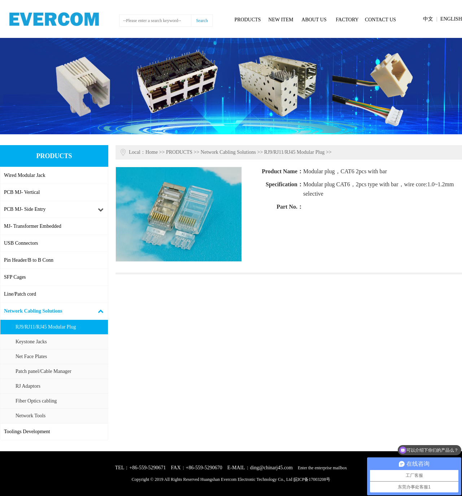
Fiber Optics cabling (36, 401)
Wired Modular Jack (24, 175)
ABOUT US (313, 19)
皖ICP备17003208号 (312, 479)
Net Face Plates (31, 356)
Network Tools (30, 415)
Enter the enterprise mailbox (322, 467)
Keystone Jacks (31, 341)
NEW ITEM (280, 19)
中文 (428, 19)
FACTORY (347, 19)
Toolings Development (27, 431)
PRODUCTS (247, 19)
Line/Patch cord (20, 294)
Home (151, 152)
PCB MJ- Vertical (22, 192)
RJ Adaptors (28, 386)
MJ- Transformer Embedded (32, 226)
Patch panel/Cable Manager (43, 371)
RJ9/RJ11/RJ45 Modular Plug (46, 327)
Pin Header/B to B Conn (28, 260)
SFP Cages (15, 277)
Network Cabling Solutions (33, 311)
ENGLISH (451, 19)
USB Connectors (21, 243)
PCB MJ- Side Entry (25, 209)
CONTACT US (380, 19)
